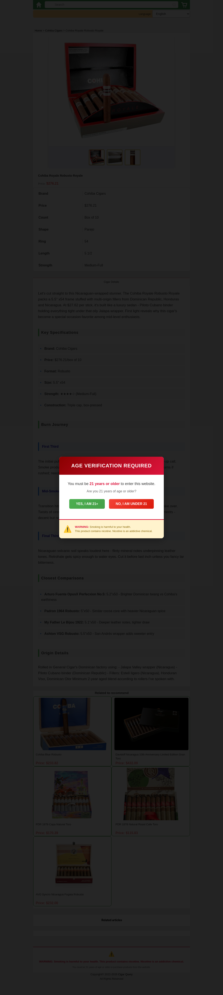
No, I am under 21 (133, 504)
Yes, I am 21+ (85, 504)
